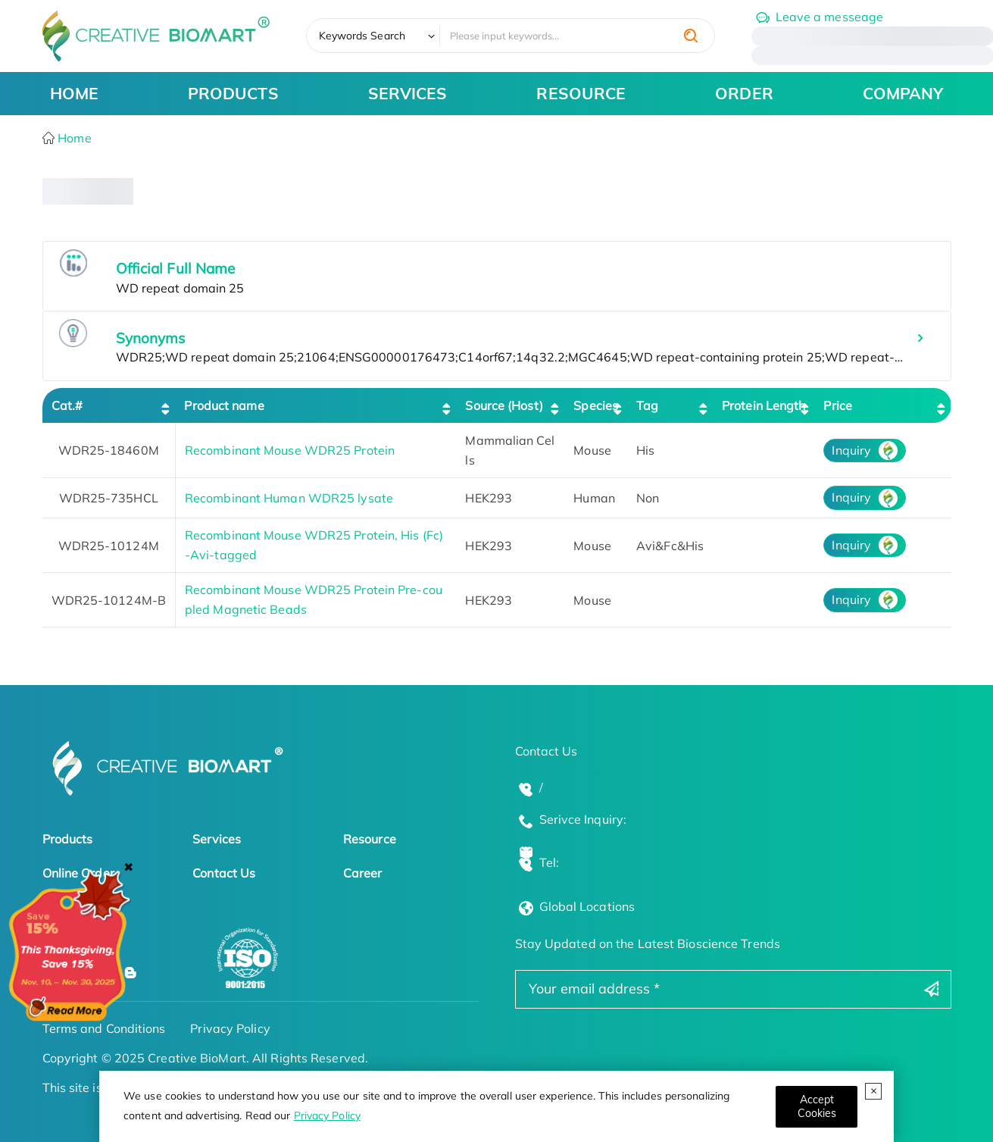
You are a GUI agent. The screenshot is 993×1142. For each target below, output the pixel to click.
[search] (690, 35)
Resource (369, 838)
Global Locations (587, 906)
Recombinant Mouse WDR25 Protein (290, 450)
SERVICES (408, 93)
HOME (74, 93)
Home (73, 137)
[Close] (816, 1107)
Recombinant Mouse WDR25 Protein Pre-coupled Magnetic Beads (313, 599)
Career (363, 873)
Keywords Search (362, 35)
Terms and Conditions (104, 1028)
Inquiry (851, 450)
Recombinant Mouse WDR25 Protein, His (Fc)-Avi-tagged (314, 544)
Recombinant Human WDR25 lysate (289, 497)
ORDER (744, 93)
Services (216, 838)
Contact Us (223, 873)
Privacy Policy (327, 1115)
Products (67, 838)
